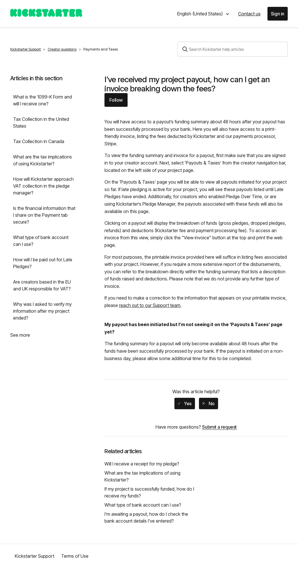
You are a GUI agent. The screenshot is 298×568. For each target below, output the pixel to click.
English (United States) (200, 14)
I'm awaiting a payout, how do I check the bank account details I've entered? (146, 517)
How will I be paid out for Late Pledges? (42, 263)
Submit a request (219, 427)
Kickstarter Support (25, 49)
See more (20, 335)
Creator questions (62, 49)
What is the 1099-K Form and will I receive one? (42, 100)
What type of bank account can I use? (41, 240)
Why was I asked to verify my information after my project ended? (42, 311)
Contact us (249, 14)
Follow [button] (116, 100)
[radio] (184, 403)
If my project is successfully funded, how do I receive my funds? (149, 492)
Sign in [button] (277, 14)
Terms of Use (74, 556)
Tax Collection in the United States (41, 122)
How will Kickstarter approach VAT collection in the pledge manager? (43, 186)
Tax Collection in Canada (38, 141)
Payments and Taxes (100, 49)
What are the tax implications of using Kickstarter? (42, 160)
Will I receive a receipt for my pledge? (141, 464)
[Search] (232, 49)
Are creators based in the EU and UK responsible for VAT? (42, 285)
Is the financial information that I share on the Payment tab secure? (44, 215)
